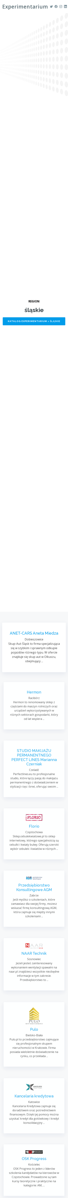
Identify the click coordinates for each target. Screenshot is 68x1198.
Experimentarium (25, 6)
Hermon (34, 696)
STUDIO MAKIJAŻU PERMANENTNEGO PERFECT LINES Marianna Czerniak (34, 761)
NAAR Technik (34, 957)
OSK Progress (34, 1162)
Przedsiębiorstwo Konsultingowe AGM (34, 891)
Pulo (34, 1031)
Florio (34, 828)
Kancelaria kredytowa (34, 1099)
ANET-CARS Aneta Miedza (34, 634)
